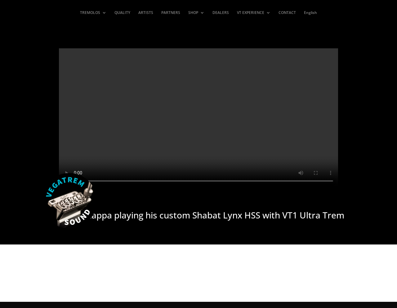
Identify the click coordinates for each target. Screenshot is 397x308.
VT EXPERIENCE (250, 13)
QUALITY (122, 13)
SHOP (193, 13)
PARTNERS (170, 13)
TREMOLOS (90, 13)
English (310, 13)
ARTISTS (145, 13)
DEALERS (220, 13)
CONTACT (287, 13)
